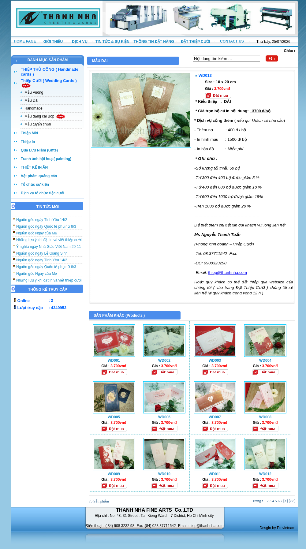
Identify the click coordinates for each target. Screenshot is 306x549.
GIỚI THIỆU (53, 41)
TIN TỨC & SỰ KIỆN (112, 41)
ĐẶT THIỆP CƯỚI (195, 41)
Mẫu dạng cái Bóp (44, 116)
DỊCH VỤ (79, 41)
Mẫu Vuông (33, 92)
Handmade (33, 108)
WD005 (114, 417)
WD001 (114, 360)
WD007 (215, 417)
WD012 (265, 474)
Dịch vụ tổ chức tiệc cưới (42, 193)
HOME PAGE (25, 41)
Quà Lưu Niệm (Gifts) (39, 150)
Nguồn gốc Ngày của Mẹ (36, 235)
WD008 (265, 417)
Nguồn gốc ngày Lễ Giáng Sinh (42, 255)
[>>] (292, 501)
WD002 (164, 360)
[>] (285, 501)
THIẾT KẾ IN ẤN (34, 167)
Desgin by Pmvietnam (277, 528)
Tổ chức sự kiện (35, 184)
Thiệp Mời (29, 133)
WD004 (265, 360)
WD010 (164, 474)
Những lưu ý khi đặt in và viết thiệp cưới (48, 242)
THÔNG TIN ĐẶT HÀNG (154, 41)
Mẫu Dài (31, 100)
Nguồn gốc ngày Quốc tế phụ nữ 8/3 (46, 228)
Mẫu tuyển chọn (37, 124)
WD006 (164, 417)
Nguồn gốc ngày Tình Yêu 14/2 (41, 222)
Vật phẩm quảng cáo (39, 176)
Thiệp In (28, 142)
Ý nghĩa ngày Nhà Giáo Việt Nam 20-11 (48, 249)
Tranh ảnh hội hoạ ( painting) (46, 159)
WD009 (114, 474)
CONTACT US (232, 41)
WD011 (215, 474)
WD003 (215, 360)
